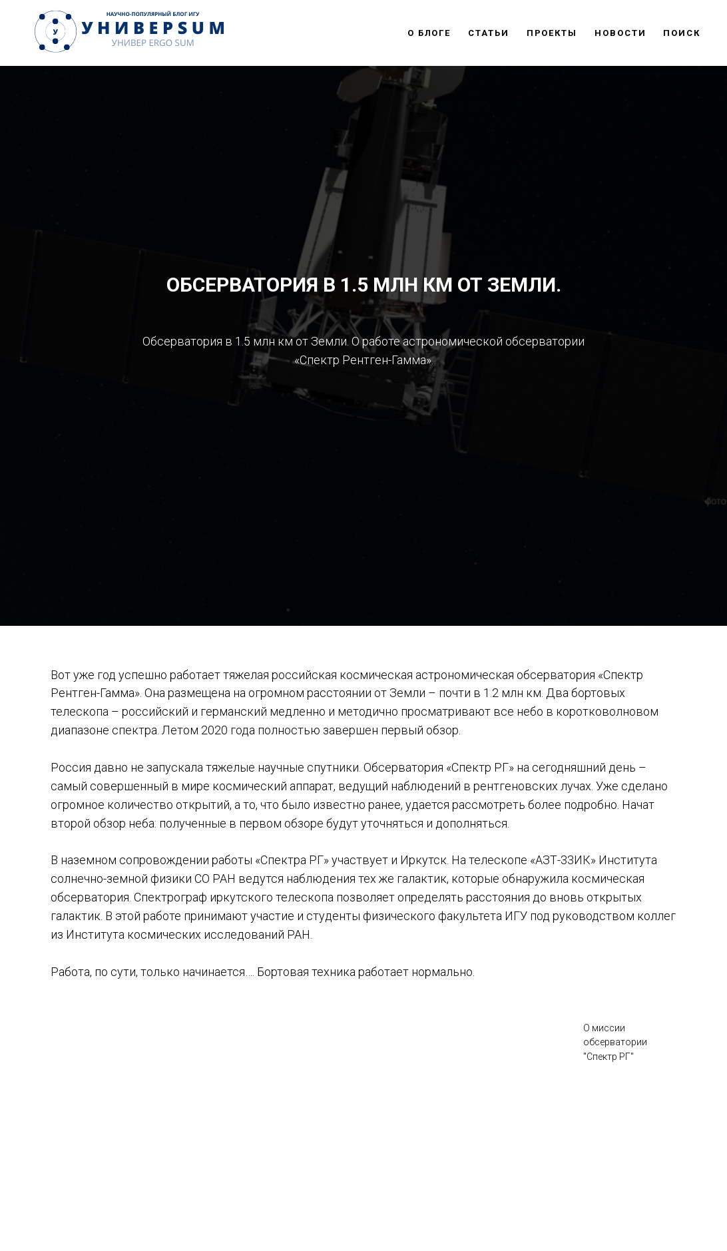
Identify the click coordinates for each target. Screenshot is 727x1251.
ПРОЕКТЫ (552, 33)
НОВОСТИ (620, 33)
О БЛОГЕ (429, 33)
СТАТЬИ (488, 33)
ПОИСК (681, 33)
